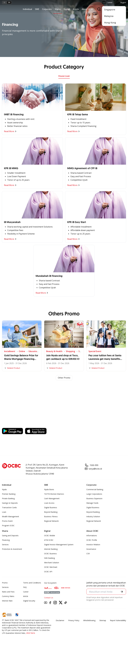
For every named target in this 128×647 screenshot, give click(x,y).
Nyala (4, 489)
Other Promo (64, 377)
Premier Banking (8, 494)
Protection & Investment (12, 549)
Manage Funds (92, 503)
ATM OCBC (48, 540)
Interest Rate (7, 601)
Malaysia (108, 16)
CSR (88, 553)
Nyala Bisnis (49, 489)
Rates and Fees (8, 592)
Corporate (47, 9)
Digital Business (50, 507)
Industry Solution (93, 516)
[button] (121, 591)
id (4, 2)
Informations (91, 535)
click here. (30, 633)
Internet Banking (51, 549)
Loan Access (49, 503)
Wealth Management (10, 516)
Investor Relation (93, 544)
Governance (91, 549)
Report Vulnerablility (118, 620)
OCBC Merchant (50, 567)
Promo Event (7, 521)
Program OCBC (8, 525)
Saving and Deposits (10, 535)
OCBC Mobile (49, 535)
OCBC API (48, 571)
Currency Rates (8, 596)
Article (76, 9)
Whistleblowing (89, 620)
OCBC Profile (91, 540)
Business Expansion (94, 498)
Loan (4, 512)
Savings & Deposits (10, 503)
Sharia (57, 9)
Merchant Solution (51, 562)
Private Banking (8, 498)
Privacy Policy (73, 620)
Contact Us (48, 597)
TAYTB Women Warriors (54, 494)
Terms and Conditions (32, 583)
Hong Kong (110, 22)
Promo (5, 583)
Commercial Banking (94, 489)
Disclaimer (60, 620)
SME (37, 9)
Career (25, 592)
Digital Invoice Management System (58, 544)
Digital (67, 9)
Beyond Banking (50, 512)
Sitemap (102, 620)
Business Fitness (51, 516)
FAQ (25, 587)
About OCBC (88, 9)
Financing (6, 540)
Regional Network (51, 521)
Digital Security (29, 601)
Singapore (109, 9)
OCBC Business (50, 553)
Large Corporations (94, 494)
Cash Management (52, 498)
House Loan (64, 76)
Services (5, 544)
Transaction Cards (9, 507)
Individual (27, 9)
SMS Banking (49, 558)
